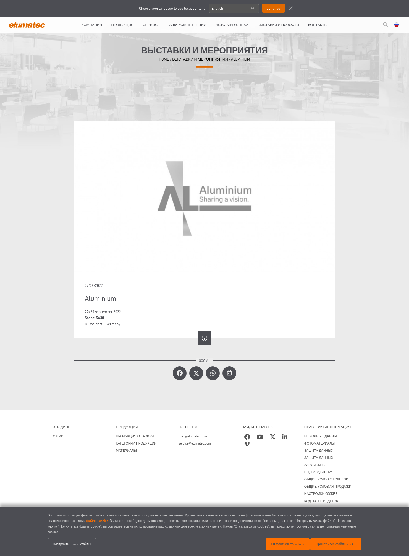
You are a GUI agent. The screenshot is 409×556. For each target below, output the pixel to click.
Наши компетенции (186, 25)
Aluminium (240, 59)
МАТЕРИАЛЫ (126, 450)
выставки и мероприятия (200, 59)
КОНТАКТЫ (317, 25)
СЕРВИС (150, 25)
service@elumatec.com (195, 443)
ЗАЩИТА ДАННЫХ (318, 450)
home (164, 59)
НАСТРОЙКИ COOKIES (321, 493)
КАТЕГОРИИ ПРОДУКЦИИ (136, 443)
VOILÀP (58, 436)
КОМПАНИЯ (92, 25)
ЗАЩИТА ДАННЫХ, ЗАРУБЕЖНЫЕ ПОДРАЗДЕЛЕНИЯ (319, 465)
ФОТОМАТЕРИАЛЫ (319, 443)
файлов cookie (97, 521)
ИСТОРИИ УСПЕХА (231, 25)
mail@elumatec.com (193, 436)
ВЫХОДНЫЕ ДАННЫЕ (321, 436)
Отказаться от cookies (287, 544)
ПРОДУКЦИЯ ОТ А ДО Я (135, 436)
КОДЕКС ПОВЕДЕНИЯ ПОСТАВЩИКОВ (321, 504)
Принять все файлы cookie (336, 544)
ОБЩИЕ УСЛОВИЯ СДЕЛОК (326, 479)
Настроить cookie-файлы (72, 544)
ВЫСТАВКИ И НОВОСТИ (278, 25)
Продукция (122, 25)
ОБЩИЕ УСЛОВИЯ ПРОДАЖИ (328, 486)
